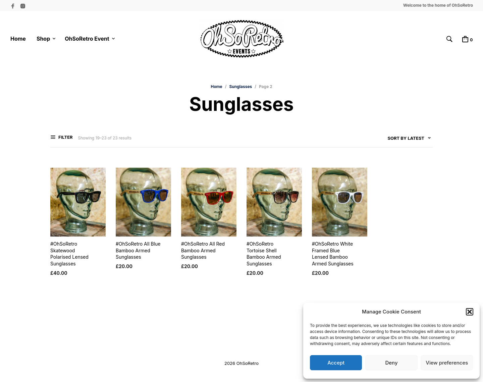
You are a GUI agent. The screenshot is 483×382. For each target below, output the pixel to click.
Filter (65, 138)
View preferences (447, 362)
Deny (391, 362)
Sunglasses (240, 86)
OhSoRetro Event (87, 38)
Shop (43, 38)
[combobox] (407, 140)
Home (18, 38)
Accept (335, 362)
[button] (469, 311)
